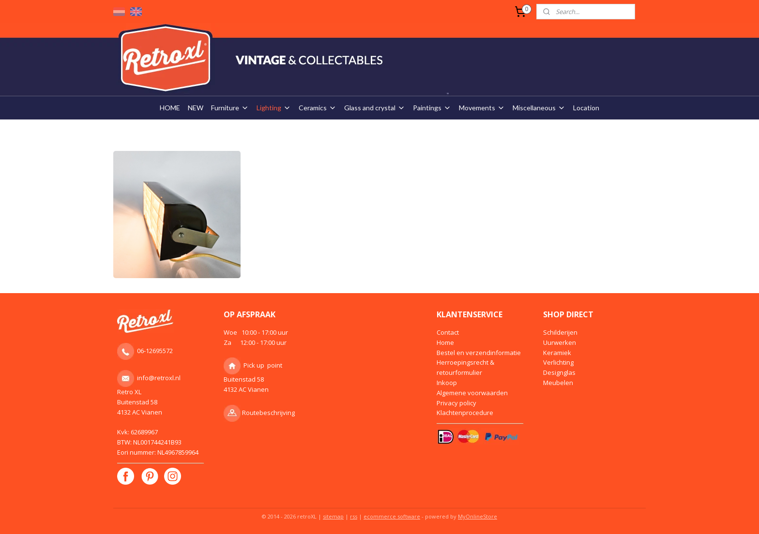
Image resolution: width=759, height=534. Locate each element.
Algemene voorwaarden (472, 392)
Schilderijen (560, 332)
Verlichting (558, 362)
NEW (195, 108)
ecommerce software (392, 516)
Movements (482, 108)
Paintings (432, 108)
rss (353, 516)
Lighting (274, 108)
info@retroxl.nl (159, 377)
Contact (448, 332)
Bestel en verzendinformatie (479, 352)
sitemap (333, 516)
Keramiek (557, 352)
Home (445, 342)
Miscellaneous (539, 108)
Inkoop (447, 382)
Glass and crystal (374, 108)
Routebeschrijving (268, 412)
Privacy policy (456, 403)
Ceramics (317, 108)
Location (586, 108)
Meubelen (558, 382)
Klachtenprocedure (465, 412)
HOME (170, 108)
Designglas (559, 372)
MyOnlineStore (477, 516)
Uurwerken (559, 342)
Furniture (230, 108)
